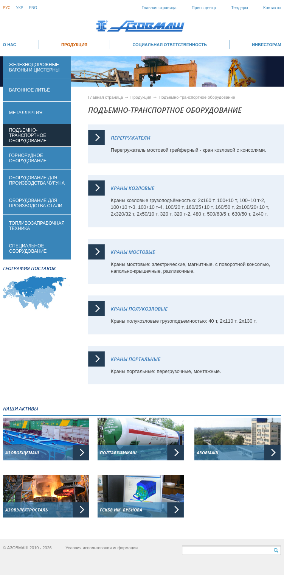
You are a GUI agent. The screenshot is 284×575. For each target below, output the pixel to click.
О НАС (9, 44)
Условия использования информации (101, 547)
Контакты (272, 7)
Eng (33, 8)
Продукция (74, 44)
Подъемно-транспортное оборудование (197, 97)
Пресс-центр (204, 7)
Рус (7, 8)
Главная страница (158, 7)
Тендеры (239, 7)
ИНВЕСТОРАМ (266, 44)
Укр (19, 8)
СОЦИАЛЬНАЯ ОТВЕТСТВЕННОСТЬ (169, 44)
